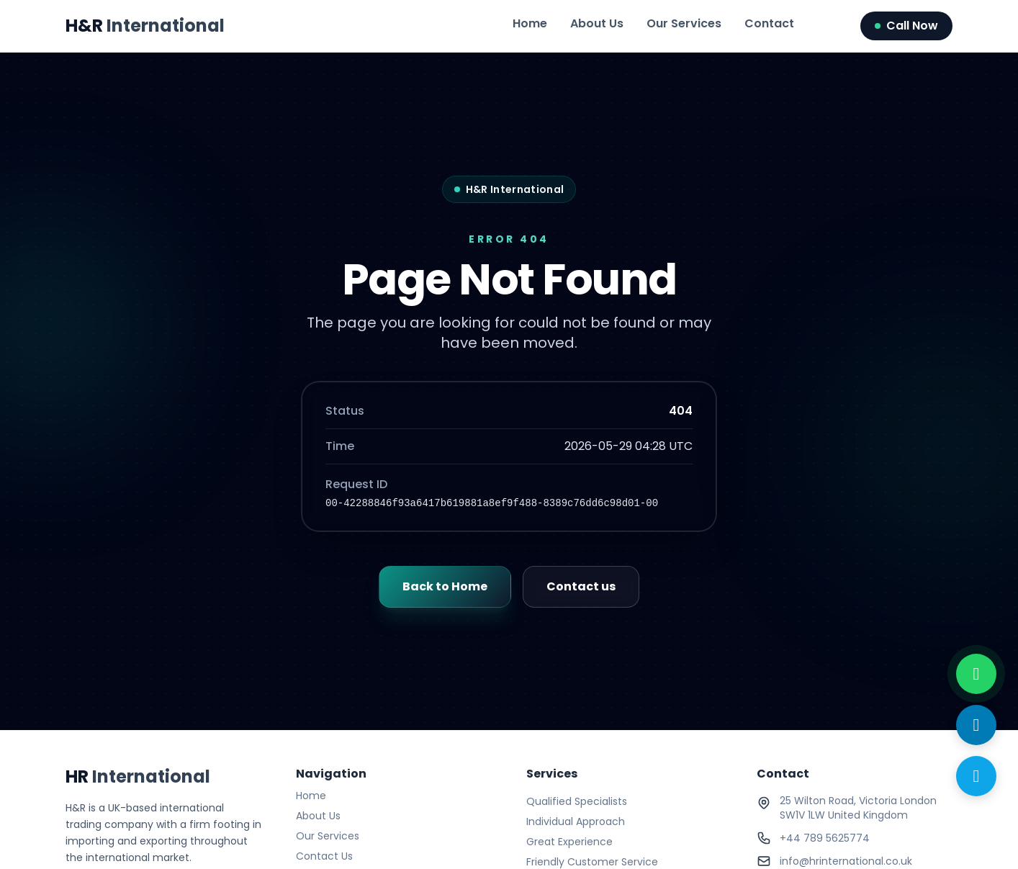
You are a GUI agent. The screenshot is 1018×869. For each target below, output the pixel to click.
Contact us (581, 586)
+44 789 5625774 (825, 838)
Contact (769, 23)
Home (530, 23)
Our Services (684, 23)
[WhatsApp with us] (976, 674)
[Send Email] (976, 725)
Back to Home (444, 586)
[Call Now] (976, 776)
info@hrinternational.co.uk (846, 861)
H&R (145, 26)
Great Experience (569, 841)
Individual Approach (575, 821)
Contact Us (324, 856)
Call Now (906, 25)
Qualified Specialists (576, 801)
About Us (596, 23)
